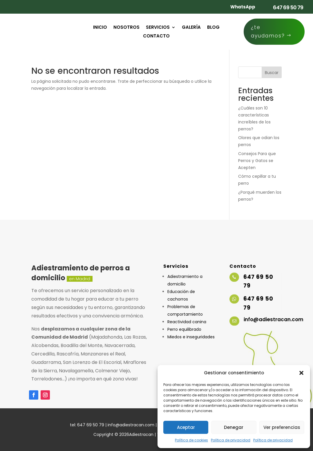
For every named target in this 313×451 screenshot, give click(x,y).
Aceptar (186, 427)
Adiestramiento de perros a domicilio (80, 273)
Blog (213, 27)
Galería (191, 27)
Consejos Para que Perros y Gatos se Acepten (257, 160)
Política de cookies (191, 440)
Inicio (100, 27)
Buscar (271, 73)
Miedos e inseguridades (191, 337)
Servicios (158, 27)
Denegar (233, 427)
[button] (301, 373)
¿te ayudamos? (268, 31)
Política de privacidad (230, 440)
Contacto (156, 36)
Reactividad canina (186, 322)
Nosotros (126, 27)
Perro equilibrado (184, 329)
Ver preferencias (281, 427)
